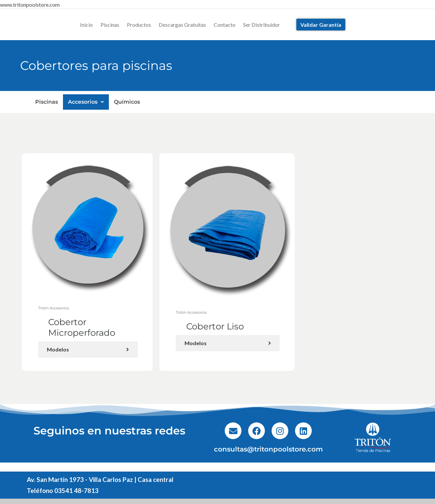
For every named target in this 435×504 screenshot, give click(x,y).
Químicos (127, 102)
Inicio (86, 24)
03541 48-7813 (76, 490)
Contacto (224, 24)
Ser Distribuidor (261, 24)
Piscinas (109, 24)
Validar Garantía (320, 24)
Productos (139, 24)
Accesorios (86, 102)
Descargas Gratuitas (182, 24)
